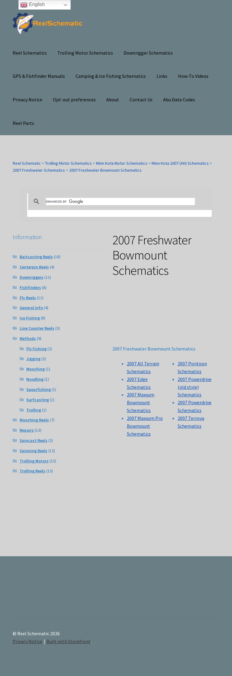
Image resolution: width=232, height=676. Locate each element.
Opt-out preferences (74, 100)
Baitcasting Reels (36, 256)
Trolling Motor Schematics (85, 53)
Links (161, 76)
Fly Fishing (36, 348)
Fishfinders (30, 287)
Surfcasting (37, 399)
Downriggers (32, 277)
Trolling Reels (32, 471)
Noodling (35, 379)
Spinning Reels (33, 450)
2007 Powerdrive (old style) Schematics (194, 387)
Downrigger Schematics (148, 53)
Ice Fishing (30, 318)
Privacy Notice (27, 100)
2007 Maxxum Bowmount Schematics (140, 402)
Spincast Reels (33, 440)
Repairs (27, 430)
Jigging (33, 358)
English (32, 4)
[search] (120, 201)
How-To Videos (193, 76)
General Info (31, 307)
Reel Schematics (30, 53)
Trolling (33, 410)
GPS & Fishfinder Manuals (39, 76)
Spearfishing (38, 389)
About (112, 100)
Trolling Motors (34, 461)
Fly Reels (28, 297)
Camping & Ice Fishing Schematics (111, 76)
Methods (28, 338)
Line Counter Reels (37, 328)
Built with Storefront (69, 641)
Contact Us (141, 100)
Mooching (35, 369)
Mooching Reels (34, 420)
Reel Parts (23, 123)
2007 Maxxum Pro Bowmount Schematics (145, 426)
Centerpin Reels (34, 267)
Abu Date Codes (179, 100)
